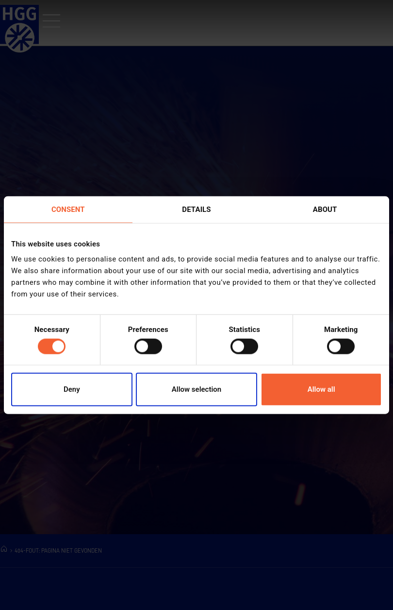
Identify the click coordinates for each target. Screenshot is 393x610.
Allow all (321, 389)
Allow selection (196, 389)
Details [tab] (196, 209)
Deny (72, 389)
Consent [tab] (68, 209)
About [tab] (325, 209)
